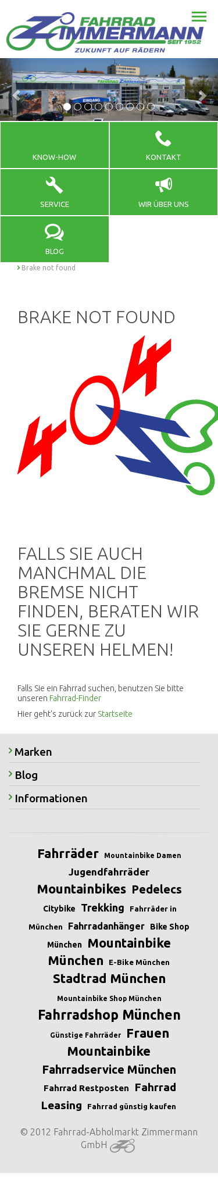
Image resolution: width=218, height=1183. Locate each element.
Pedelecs (156, 889)
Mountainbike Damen (142, 855)
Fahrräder (68, 853)
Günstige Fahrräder (85, 1035)
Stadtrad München (109, 978)
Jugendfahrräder (109, 871)
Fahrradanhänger (106, 926)
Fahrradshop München (109, 1014)
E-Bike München (139, 962)
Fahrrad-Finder (75, 698)
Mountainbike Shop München (109, 998)
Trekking (102, 907)
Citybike (59, 908)
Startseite (115, 714)
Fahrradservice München (109, 1069)
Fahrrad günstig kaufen (131, 1106)
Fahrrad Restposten (86, 1088)
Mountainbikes (81, 888)
